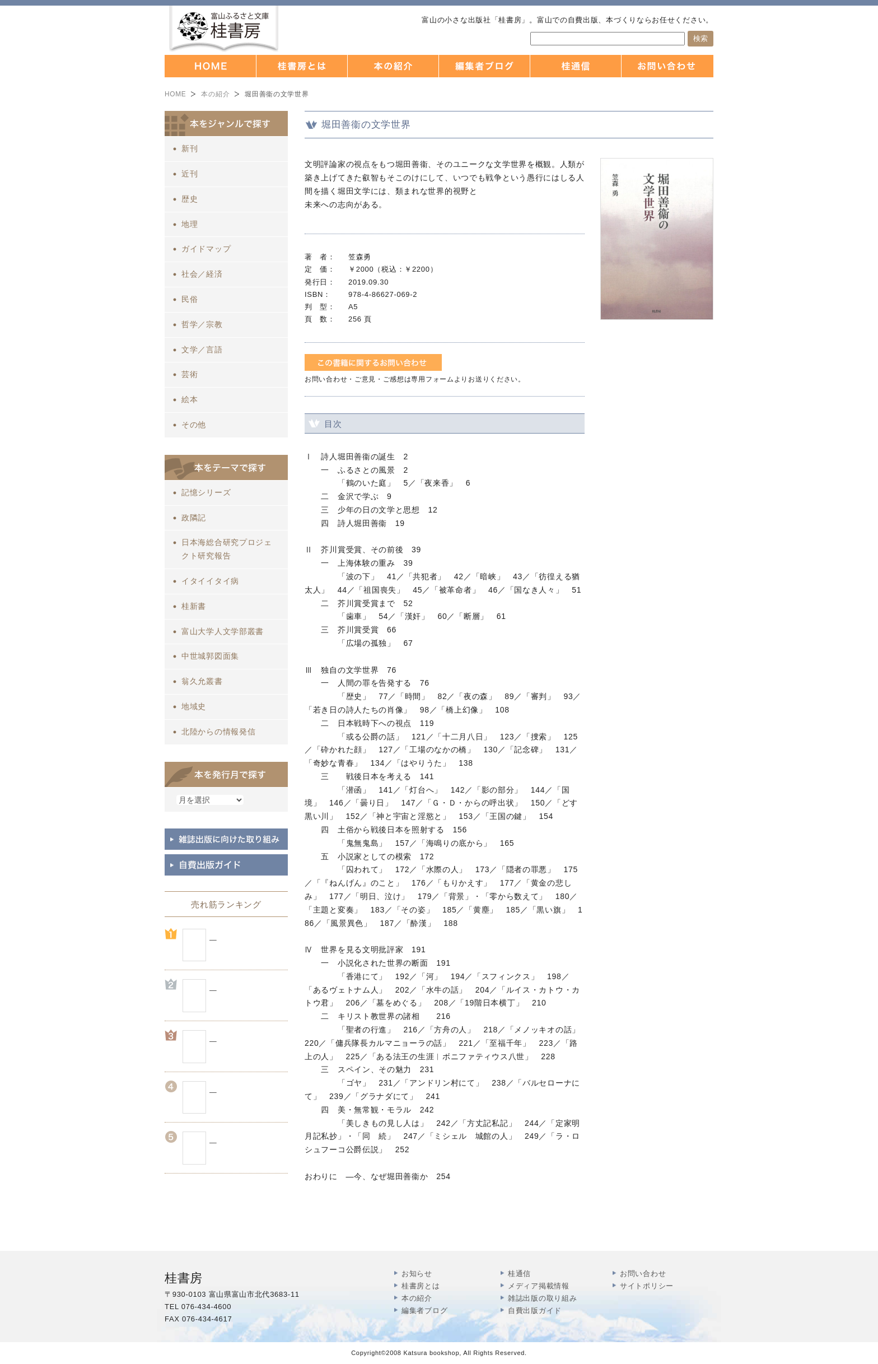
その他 (193, 424)
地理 (189, 224)
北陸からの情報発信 (218, 731)
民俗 (189, 299)
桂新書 (193, 606)
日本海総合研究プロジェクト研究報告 (226, 549)
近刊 (189, 173)
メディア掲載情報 (538, 1286)
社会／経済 (202, 273)
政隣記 (193, 517)
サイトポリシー (647, 1286)
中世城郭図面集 (210, 655)
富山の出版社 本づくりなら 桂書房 (223, 29)
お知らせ (416, 1273)
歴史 (189, 198)
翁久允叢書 (202, 681)
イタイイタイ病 (210, 580)
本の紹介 (215, 94)
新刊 (189, 148)
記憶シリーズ (206, 492)
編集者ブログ (424, 1310)
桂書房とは (420, 1286)
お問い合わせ (643, 1273)
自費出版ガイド (535, 1310)
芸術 (189, 374)
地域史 (193, 706)
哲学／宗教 (202, 324)
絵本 (189, 399)
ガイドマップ (206, 248)
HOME (175, 94)
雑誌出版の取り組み (542, 1298)
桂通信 (519, 1273)
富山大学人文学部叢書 (222, 631)
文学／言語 (202, 349)
